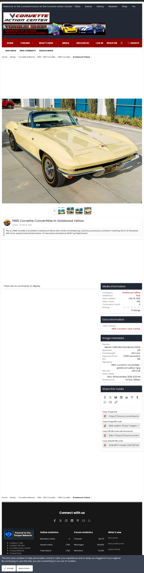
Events (88, 6)
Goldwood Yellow (131, 292)
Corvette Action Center (20, 546)
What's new (46, 43)
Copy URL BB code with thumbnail (117, 430)
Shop (124, 6)
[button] (32, 43)
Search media (46, 50)
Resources (82, 43)
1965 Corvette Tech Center (126, 328)
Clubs (77, 6)
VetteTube (14, 554)
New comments (28, 50)
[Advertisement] (72, 78)
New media (10, 50)
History (100, 6)
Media (65, 43)
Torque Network (17, 549)
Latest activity (114, 545)
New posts (113, 536)
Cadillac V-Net (16, 541)
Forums (25, 43)
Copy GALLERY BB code (112, 440)
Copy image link (109, 411)
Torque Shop (15, 552)
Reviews (113, 6)
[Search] (133, 43)
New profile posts (116, 540)
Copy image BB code (112, 421)
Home (10, 43)
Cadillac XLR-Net (17, 544)
